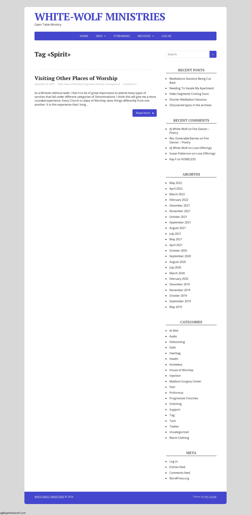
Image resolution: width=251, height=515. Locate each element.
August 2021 (177, 228)
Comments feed (179, 473)
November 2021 (179, 211)
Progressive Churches (93, 84)
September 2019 (180, 301)
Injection (175, 376)
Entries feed (177, 467)
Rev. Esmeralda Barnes (184, 138)
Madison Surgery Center (185, 381)
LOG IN (166, 36)
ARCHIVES (144, 36)
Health (173, 359)
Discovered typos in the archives (190, 105)
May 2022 (175, 183)
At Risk (173, 330)
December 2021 (179, 205)
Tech (172, 421)
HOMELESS (188, 159)
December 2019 (179, 284)
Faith (60, 84)
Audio (173, 336)
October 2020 (178, 250)
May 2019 (175, 307)
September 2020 (180, 256)
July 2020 (175, 267)
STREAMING (122, 36)
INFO (99, 36)
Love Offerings (202, 148)
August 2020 (177, 262)
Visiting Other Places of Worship (76, 78)
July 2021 (175, 234)
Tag (172, 415)
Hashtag (175, 353)
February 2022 (178, 200)
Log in (173, 461)
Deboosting (177, 342)
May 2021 (175, 239)
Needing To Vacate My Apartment (191, 88)
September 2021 (180, 222)
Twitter (174, 426)
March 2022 (177, 194)
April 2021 (175, 245)
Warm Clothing (179, 438)
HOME (84, 36)
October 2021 (178, 217)
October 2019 (178, 296)
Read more (143, 113)
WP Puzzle (210, 496)
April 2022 (175, 189)
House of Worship (73, 84)
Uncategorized (112, 84)
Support (174, 409)
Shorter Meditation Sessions (188, 99)
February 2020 (178, 279)
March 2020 (177, 273)
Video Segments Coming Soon (189, 94)
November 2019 (179, 290)
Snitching (175, 404)
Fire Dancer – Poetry (189, 140)
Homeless (175, 364)
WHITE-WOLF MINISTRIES (100, 16)
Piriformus (176, 393)
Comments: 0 (129, 84)
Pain (172, 387)
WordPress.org (179, 478)
